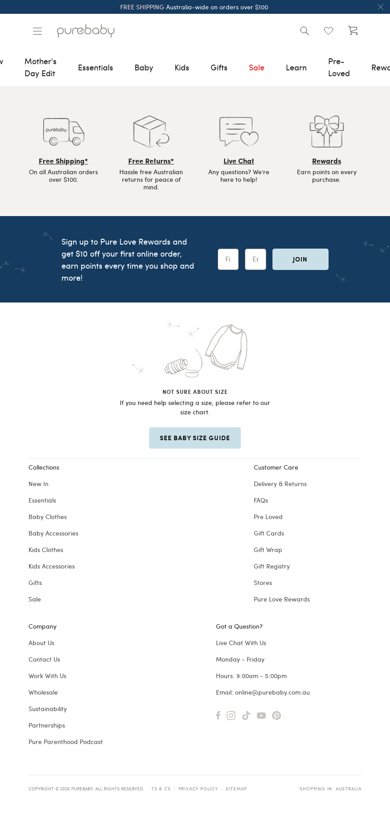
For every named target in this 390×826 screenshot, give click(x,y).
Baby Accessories (53, 533)
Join (300, 258)
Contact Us (44, 659)
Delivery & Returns (280, 483)
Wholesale (43, 692)
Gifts (35, 582)
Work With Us (47, 675)
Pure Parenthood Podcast (65, 741)
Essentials (42, 500)
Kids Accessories (51, 566)
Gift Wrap (268, 549)
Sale (34, 599)
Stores (263, 582)
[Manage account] (37, 31)
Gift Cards (269, 533)
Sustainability (47, 708)
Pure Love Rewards (282, 599)
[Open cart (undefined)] (353, 30)
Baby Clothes (47, 516)
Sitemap (236, 788)
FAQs (261, 500)
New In (38, 483)
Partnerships (46, 725)
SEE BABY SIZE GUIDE (195, 437)
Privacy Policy (198, 788)
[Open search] (304, 30)
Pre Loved (268, 516)
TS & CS (161, 788)
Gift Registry (272, 566)
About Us (41, 642)
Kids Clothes (45, 549)
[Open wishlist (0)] (328, 30)
